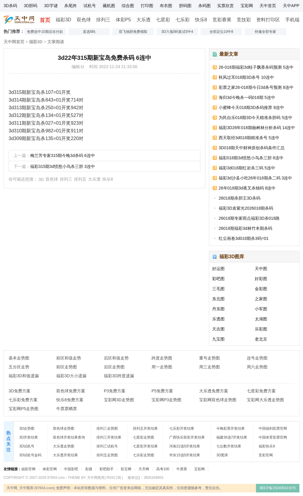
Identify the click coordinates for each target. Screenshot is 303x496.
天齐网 (143, 469)
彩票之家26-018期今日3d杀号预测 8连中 (256, 87)
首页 (45, 20)
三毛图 (218, 288)
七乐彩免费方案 (23, 399)
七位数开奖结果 (228, 446)
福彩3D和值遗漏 (24, 375)
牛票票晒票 (66, 408)
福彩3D (63, 19)
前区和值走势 (68, 358)
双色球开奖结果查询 (69, 437)
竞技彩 (244, 19)
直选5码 (89, 32)
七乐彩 (182, 19)
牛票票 (181, 469)
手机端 (292, 19)
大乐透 (143, 19)
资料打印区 (268, 19)
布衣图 (166, 5)
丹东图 (218, 308)
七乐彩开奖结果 (181, 428)
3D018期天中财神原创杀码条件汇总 (252, 147)
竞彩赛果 (221, 19)
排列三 (103, 19)
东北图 (218, 298)
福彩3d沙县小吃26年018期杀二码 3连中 (255, 178)
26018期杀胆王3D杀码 (239, 198)
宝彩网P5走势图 (23, 408)
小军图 (261, 308)
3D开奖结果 (28, 437)
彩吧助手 (106, 469)
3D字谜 (51, 5)
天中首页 (268, 5)
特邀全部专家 (265, 32)
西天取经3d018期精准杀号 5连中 (249, 137)
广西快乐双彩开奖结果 (187, 437)
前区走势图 (66, 367)
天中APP (291, 5)
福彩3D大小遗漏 (71, 375)
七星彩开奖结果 (145, 446)
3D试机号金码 (30, 455)
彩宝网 (126, 469)
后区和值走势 (116, 358)
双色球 (84, 19)
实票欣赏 (225, 5)
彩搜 (88, 469)
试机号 (89, 5)
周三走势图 (209, 367)
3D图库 (222, 455)
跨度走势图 (162, 358)
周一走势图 (162, 367)
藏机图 (109, 5)
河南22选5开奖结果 (184, 446)
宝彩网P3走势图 (166, 399)
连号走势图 (257, 358)
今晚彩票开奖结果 (230, 428)
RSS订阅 (114, 478)
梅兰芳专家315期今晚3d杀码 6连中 (62, 155)
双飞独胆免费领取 (133, 32)
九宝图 (218, 339)
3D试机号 (26, 446)
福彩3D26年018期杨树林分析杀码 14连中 (257, 127)
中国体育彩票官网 (273, 437)
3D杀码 (10, 5)
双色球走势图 (63, 428)
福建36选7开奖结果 (231, 437)
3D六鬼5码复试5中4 (177, 32)
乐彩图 (261, 329)
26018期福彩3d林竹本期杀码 (245, 228)
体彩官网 (50, 469)
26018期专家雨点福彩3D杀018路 (249, 218)
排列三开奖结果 (108, 437)
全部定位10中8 (221, 32)
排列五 (80, 179)
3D (41, 179)
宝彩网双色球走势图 (217, 399)
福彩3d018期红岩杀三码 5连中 (247, 168)
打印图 (147, 5)
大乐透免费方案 (213, 391)
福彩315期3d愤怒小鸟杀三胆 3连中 (62, 166)
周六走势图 (257, 367)
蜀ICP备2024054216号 (278, 488)
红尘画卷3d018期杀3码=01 (243, 238)
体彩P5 (123, 19)
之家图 (261, 298)
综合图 (128, 5)
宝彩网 (247, 5)
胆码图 (185, 5)
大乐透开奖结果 (65, 455)
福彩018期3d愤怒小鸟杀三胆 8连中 (251, 157)
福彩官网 (28, 469)
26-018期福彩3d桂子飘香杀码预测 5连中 (256, 67)
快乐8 (201, 19)
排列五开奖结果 (145, 428)
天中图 (261, 268)
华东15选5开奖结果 (184, 455)
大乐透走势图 (63, 446)
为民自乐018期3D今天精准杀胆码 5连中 (255, 117)
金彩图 (261, 288)
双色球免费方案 (70, 391)
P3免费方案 (114, 391)
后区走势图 (114, 367)
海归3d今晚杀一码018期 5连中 (247, 97)
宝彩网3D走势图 (119, 399)
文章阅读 (55, 41)
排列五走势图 (107, 455)
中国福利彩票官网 (273, 428)
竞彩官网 (266, 455)
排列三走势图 (107, 428)
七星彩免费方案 (261, 391)
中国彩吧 (71, 469)
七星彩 (163, 19)
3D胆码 (30, 5)
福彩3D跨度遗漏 (119, 375)
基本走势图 (19, 358)
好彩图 (261, 278)
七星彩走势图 (143, 437)
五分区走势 (19, 367)
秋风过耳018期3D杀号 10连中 (246, 77)
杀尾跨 (70, 5)
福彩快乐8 (267, 446)
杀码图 (204, 5)
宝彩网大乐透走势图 (265, 399)
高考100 (162, 469)
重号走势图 (209, 358)
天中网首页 (14, 41)
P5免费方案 (162, 391)
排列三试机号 (107, 446)
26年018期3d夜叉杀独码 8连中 (247, 188)
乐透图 (218, 319)
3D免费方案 (19, 391)
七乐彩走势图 (143, 455)
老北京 (261, 339)
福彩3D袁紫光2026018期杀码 (246, 208)
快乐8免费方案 (69, 399)
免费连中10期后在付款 (45, 32)
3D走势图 (26, 428)
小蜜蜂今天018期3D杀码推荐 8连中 (251, 107)
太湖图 (261, 319)
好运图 (218, 268)
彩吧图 (218, 278)
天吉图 (218, 329)
